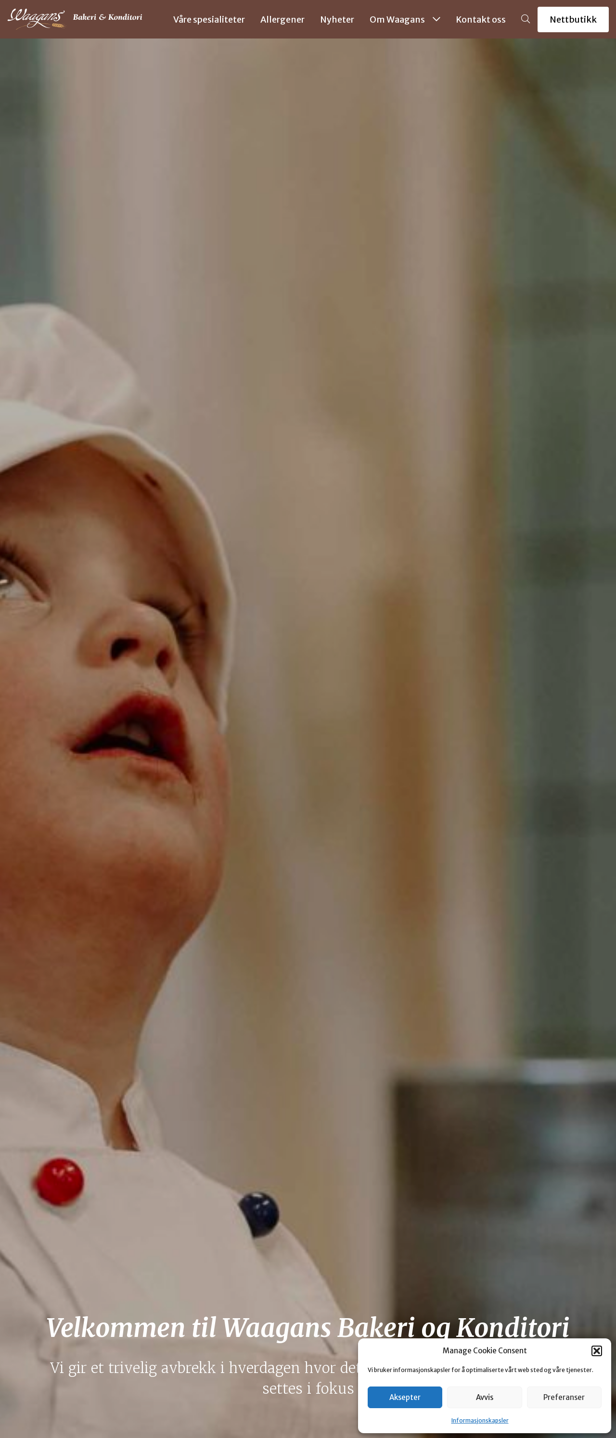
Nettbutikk (573, 19)
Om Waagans (405, 19)
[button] (597, 1351)
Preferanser (564, 1397)
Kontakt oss (481, 19)
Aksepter (405, 1397)
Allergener (282, 19)
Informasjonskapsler (480, 1420)
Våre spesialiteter (209, 19)
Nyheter (337, 19)
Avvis (484, 1397)
